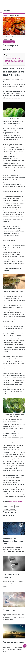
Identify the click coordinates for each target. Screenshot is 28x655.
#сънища (12, 509)
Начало (5, 15)
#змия (17, 506)
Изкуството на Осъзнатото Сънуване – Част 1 (13, 541)
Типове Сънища (8, 42)
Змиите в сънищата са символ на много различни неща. (14, 60)
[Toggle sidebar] (1, 12)
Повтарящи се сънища (13, 642)
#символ (5, 509)
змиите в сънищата (15, 501)
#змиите (11, 506)
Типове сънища (10, 610)
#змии (5, 506)
